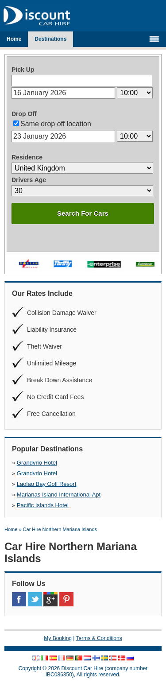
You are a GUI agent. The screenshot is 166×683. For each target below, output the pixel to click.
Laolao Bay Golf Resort (46, 484)
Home (14, 39)
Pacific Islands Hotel (43, 505)
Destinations (50, 39)
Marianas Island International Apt (58, 494)
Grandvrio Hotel (37, 462)
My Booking (58, 638)
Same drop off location (55, 124)
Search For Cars (82, 213)
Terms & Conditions (99, 638)
